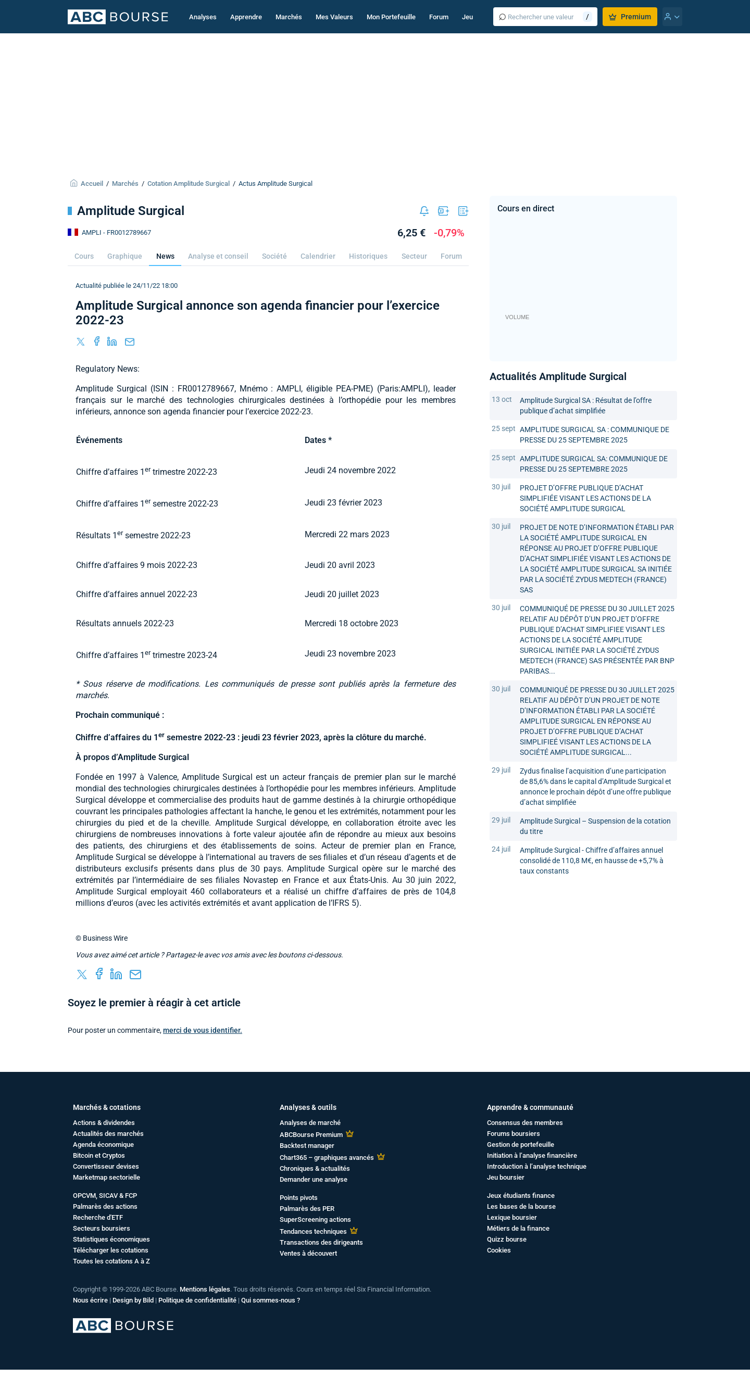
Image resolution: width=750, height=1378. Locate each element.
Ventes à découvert (308, 1253)
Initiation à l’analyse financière (532, 1155)
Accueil (92, 183)
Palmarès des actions (105, 1206)
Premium (630, 16)
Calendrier (318, 256)
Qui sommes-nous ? (270, 1300)
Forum (438, 17)
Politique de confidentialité (197, 1300)
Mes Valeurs (334, 17)
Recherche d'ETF (98, 1217)
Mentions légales (205, 1289)
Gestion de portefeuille (520, 1144)
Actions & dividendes (104, 1123)
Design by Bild (133, 1300)
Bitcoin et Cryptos (99, 1155)
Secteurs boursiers (101, 1228)
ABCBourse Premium (311, 1135)
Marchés (289, 17)
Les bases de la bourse (521, 1206)
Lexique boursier (512, 1217)
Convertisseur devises (106, 1166)
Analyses (203, 17)
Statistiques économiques (111, 1239)
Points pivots (299, 1198)
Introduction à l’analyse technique (536, 1166)
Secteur (414, 256)
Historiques (368, 256)
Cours (84, 256)
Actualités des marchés (108, 1133)
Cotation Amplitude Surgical (188, 183)
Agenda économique (103, 1144)
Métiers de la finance (518, 1228)
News (165, 256)
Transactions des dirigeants (321, 1242)
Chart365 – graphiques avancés (327, 1157)
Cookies (499, 1250)
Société (274, 256)
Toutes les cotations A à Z (111, 1261)
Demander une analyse (313, 1179)
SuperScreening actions (315, 1219)
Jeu (467, 17)
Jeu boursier (505, 1177)
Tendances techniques (313, 1231)
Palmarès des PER (307, 1208)
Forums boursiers (513, 1133)
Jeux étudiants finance (521, 1195)
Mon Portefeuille (391, 17)
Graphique (124, 256)
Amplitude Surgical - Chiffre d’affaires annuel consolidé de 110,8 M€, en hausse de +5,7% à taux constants (592, 860)
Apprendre (246, 17)
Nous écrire (90, 1300)
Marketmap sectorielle (106, 1177)
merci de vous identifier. (202, 1030)
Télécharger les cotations (110, 1250)
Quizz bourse (507, 1239)
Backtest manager (307, 1145)
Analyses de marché (310, 1123)
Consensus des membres (525, 1123)
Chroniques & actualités (315, 1168)
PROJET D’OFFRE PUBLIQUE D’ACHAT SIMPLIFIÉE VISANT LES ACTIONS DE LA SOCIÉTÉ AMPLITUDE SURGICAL (585, 498)
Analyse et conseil (218, 256)
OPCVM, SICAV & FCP (105, 1195)
